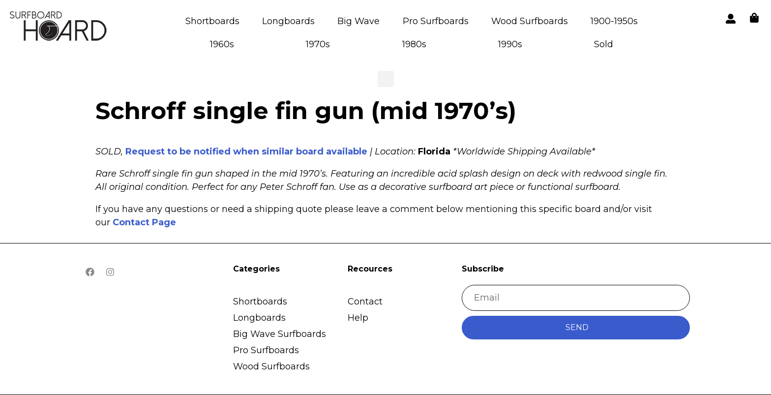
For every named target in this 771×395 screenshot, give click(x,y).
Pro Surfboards (436, 21)
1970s (318, 44)
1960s (222, 44)
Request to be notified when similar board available (246, 151)
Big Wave (358, 21)
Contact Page (144, 222)
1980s (414, 44)
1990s (510, 44)
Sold (603, 44)
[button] (59, 28)
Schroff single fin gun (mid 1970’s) (305, 110)
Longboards (288, 21)
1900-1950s (614, 21)
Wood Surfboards (529, 21)
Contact (365, 301)
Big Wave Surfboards (279, 334)
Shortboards (212, 21)
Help (358, 317)
